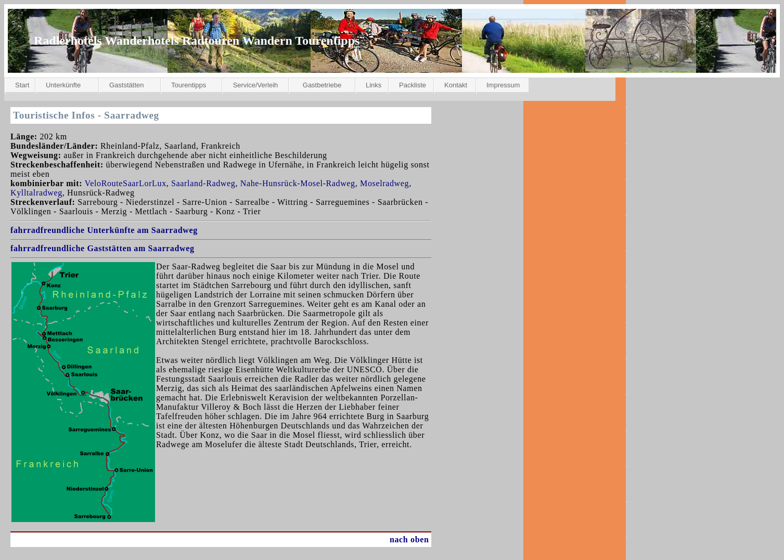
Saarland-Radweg (203, 183)
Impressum (503, 85)
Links (373, 85)
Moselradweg (384, 183)
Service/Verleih (255, 85)
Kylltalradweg (36, 192)
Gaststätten (126, 85)
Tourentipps (188, 85)
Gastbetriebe (322, 85)
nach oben (409, 539)
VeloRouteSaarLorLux (125, 183)
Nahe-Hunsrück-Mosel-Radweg (297, 183)
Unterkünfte (63, 85)
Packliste (412, 85)
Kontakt (455, 85)
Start (22, 85)
